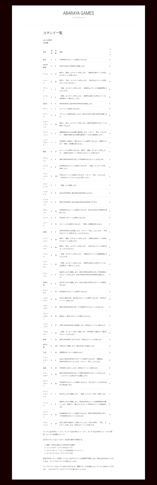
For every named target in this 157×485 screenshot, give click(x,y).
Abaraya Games (78, 13)
